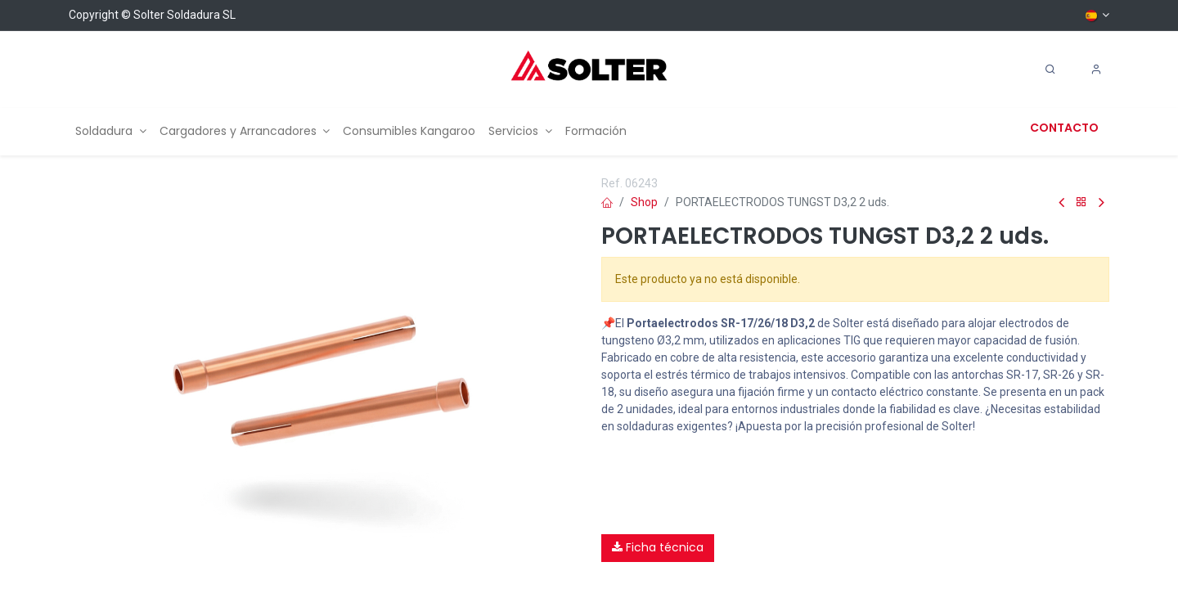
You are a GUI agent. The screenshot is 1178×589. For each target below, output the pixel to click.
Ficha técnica (658, 547)
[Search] (1050, 69)
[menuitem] (111, 131)
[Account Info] (1096, 69)
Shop (644, 202)
